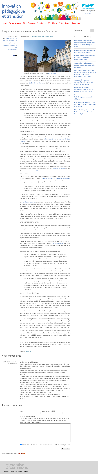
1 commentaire (13, 53)
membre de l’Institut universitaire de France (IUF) (10, 40)
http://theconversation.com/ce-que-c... (43, 36)
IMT (49, 23)
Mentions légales (23, 471)
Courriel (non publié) (48, 411)
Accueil (5, 23)
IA (45, 23)
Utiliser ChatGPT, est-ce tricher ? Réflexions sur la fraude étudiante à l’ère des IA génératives (84, 112)
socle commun (55, 171)
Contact (6, 471)
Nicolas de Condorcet (35, 83)
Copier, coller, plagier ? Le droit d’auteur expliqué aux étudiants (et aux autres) (84, 65)
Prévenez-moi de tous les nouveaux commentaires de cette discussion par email (46, 445)
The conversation (12, 49)
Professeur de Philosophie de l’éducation (10, 43)
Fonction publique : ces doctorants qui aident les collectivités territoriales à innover (84, 57)
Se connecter (76, 23)
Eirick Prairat (8, 38)
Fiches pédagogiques (15, 23)
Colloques (54, 23)
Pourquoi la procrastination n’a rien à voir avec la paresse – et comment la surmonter (85, 104)
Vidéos (61, 23)
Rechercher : (79, 30)
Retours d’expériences (29, 23)
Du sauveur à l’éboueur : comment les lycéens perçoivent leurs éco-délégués (84, 97)
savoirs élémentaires (37, 171)
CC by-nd (28, 351)
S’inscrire (67, 23)
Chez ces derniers (57, 243)
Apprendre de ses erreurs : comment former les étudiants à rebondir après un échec (83, 82)
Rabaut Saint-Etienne (50, 139)
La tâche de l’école (59, 169)
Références (13, 471)
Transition (40, 23)
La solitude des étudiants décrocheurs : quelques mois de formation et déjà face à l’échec (83, 89)
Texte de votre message (27, 416)
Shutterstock (52, 73)
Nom (21, 411)
